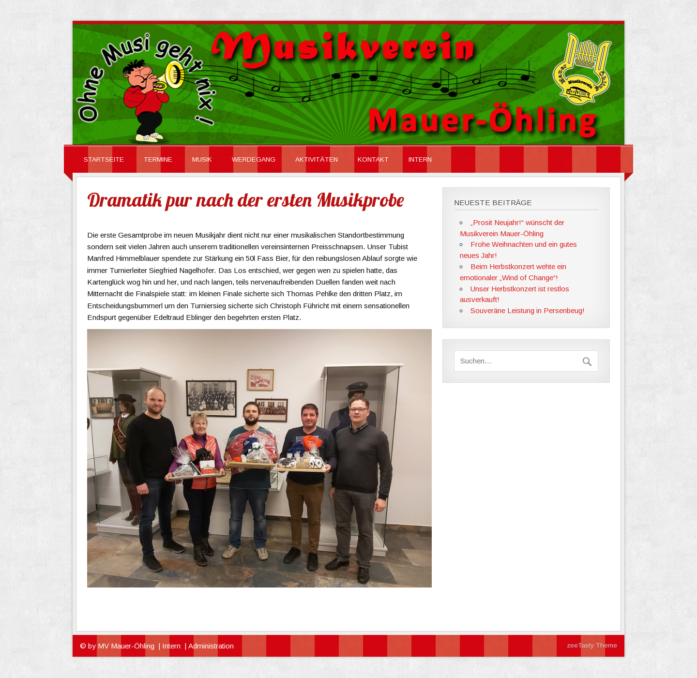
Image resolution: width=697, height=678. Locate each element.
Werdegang (253, 159)
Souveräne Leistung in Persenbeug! (527, 310)
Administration (211, 646)
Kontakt (373, 159)
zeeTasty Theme (592, 645)
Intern (171, 646)
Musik (202, 159)
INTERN (420, 159)
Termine (158, 159)
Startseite (104, 159)
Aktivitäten (316, 159)
